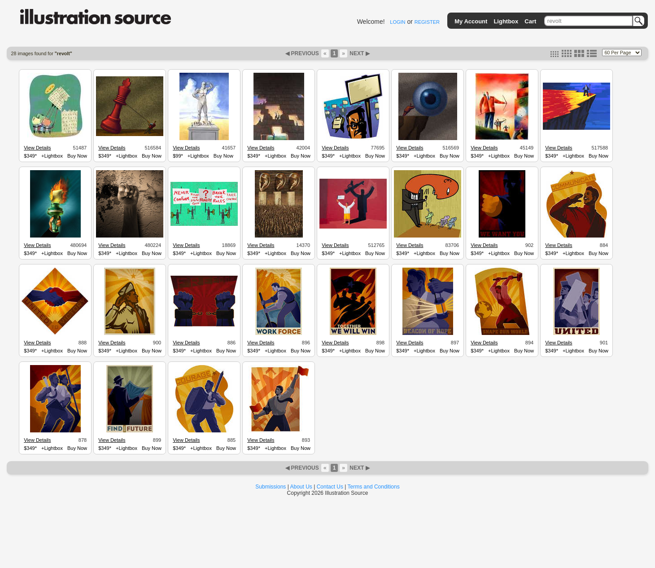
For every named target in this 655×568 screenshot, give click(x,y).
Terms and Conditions (374, 487)
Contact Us (330, 487)
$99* (178, 156)
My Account (470, 21)
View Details (37, 147)
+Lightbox (52, 156)
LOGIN (397, 22)
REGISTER (427, 22)
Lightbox (505, 21)
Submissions (270, 487)
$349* (30, 156)
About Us (301, 487)
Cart (530, 21)
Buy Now (77, 156)
